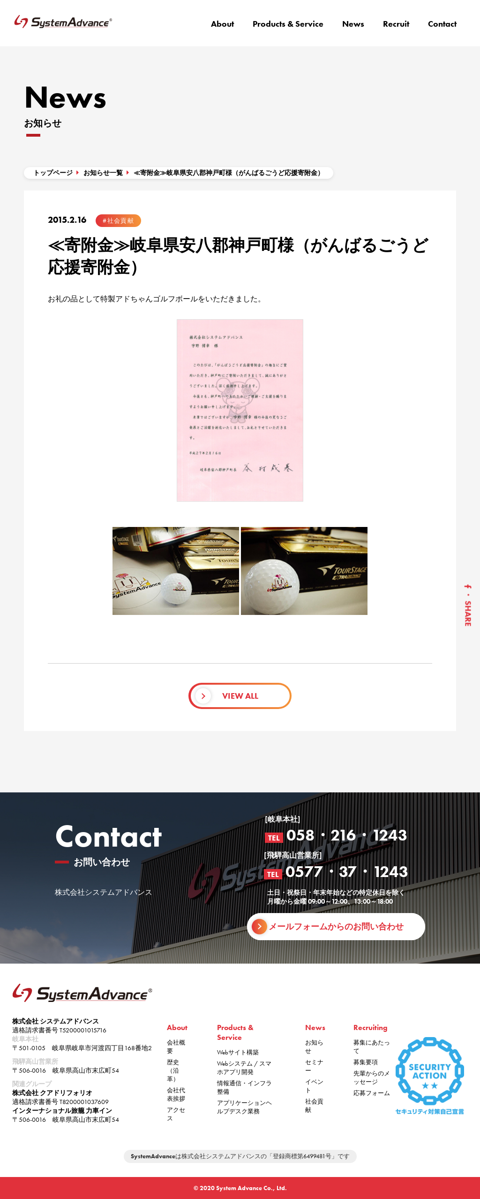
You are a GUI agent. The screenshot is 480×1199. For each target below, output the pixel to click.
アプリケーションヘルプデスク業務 (244, 1107)
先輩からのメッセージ (371, 1077)
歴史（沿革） (173, 1070)
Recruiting (370, 1027)
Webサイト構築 (238, 1052)
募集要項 (365, 1062)
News (353, 24)
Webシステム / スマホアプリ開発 (244, 1068)
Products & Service (288, 24)
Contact (442, 24)
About (222, 24)
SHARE (468, 614)
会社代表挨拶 (176, 1094)
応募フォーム (371, 1093)
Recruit (396, 24)
